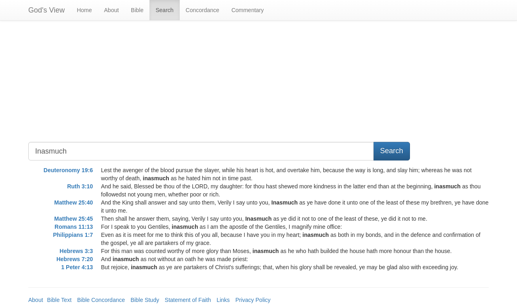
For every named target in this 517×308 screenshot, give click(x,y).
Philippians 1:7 (73, 235)
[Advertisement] (199, 85)
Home (84, 10)
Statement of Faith (188, 300)
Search (164, 10)
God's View (46, 10)
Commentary (247, 10)
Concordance (202, 10)
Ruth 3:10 (80, 186)
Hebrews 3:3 (76, 251)
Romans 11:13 (74, 227)
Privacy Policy (253, 300)
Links (223, 300)
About (111, 10)
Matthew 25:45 (73, 218)
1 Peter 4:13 (77, 267)
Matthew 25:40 (73, 202)
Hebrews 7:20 (75, 259)
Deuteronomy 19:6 (68, 170)
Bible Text (59, 300)
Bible (137, 10)
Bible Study (144, 300)
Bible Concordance (101, 300)
